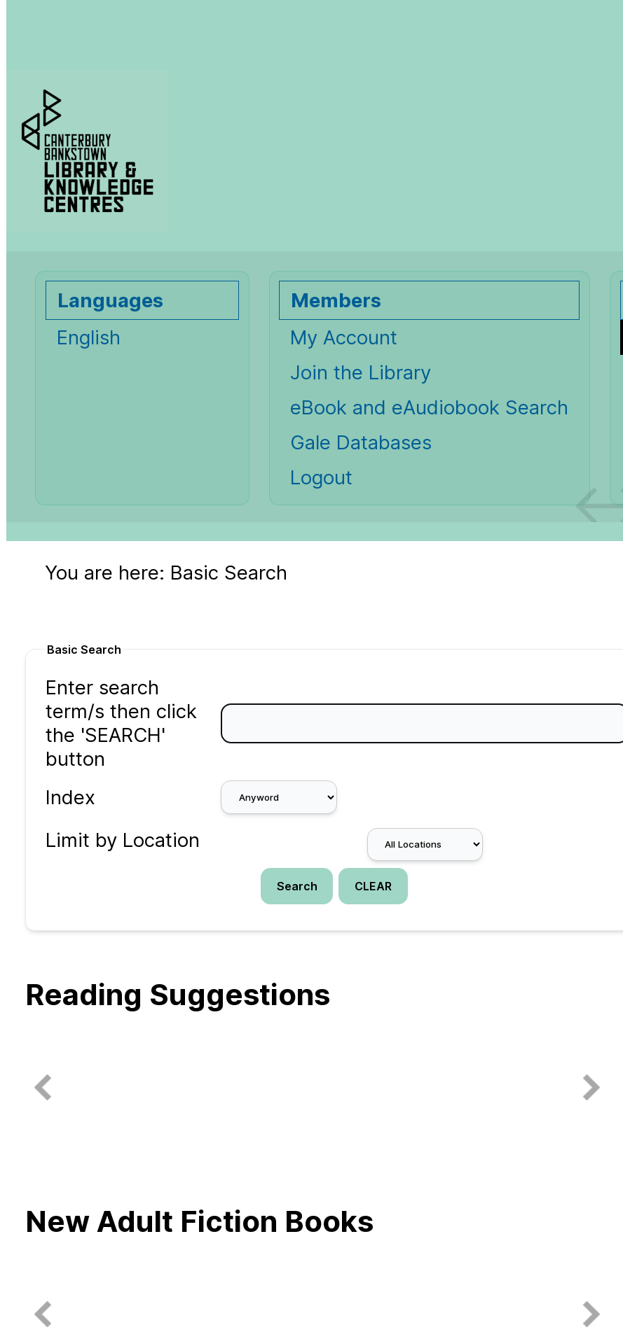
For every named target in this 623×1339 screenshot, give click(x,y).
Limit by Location (123, 840)
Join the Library (360, 372)
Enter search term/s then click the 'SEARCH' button (121, 723)
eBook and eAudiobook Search (429, 407)
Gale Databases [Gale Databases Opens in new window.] (361, 442)
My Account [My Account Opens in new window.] (343, 337)
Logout (321, 477)
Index (70, 797)
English (89, 337)
